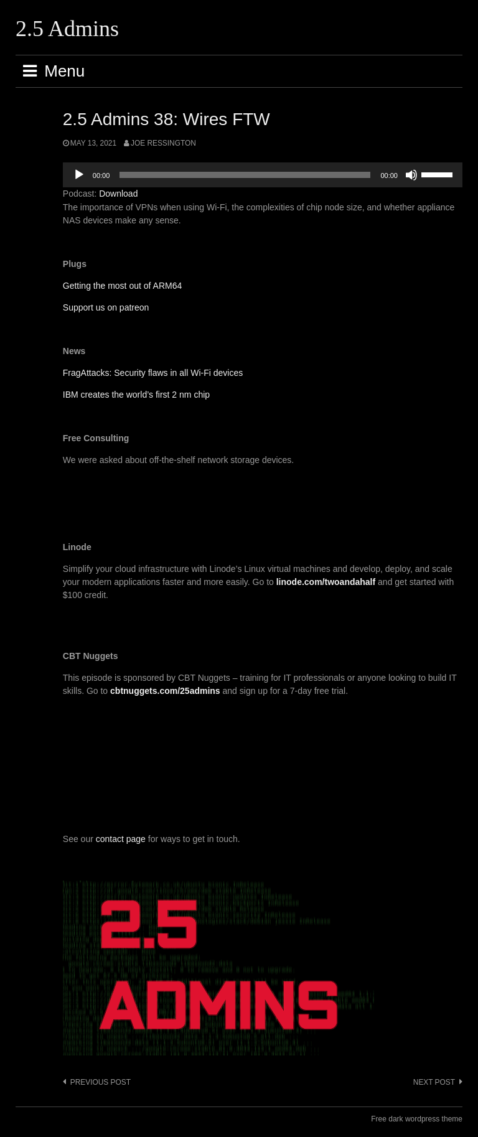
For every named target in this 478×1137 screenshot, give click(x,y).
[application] (262, 174)
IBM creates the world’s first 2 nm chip (136, 395)
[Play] (79, 175)
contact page (121, 839)
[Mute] (411, 175)
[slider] (245, 175)
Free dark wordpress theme (416, 1119)
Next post (434, 1082)
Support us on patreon (106, 307)
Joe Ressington (163, 143)
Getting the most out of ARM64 (122, 286)
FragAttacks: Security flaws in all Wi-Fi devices (153, 373)
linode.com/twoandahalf (325, 582)
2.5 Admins (67, 28)
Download (118, 194)
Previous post (100, 1082)
